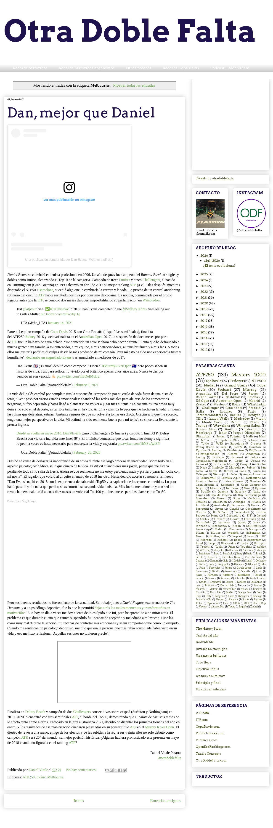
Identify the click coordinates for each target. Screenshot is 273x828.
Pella (208, 596)
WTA (219, 443)
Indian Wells (219, 418)
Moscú (244, 589)
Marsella (235, 467)
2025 (204, 274)
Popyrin (219, 596)
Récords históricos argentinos (87, 68)
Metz (262, 436)
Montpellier (229, 589)
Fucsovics (214, 567)
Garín (259, 567)
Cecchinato (253, 508)
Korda (202, 581)
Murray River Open (159, 727)
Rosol (238, 539)
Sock (242, 471)
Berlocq (256, 505)
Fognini (235, 436)
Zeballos (201, 501)
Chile (225, 560)
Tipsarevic (213, 603)
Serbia (213, 471)
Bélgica (255, 457)
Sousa (257, 471)
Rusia (231, 596)
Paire (198, 596)
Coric (239, 460)
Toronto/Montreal (209, 415)
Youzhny (246, 546)
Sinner (221, 498)
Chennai (214, 560)
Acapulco (219, 550)
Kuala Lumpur (251, 484)
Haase (199, 574)
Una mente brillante (211, 655)
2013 (204, 344)
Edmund (252, 564)
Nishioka (201, 592)
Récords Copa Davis (181, 68)
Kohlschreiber (257, 578)
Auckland (202, 505)
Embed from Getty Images (22, 501)
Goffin (261, 464)
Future (228, 567)
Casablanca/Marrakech (211, 460)
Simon (228, 471)
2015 (204, 332)
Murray (250, 389)
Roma (236, 404)
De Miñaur (220, 512)
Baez (216, 553)
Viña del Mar (218, 606)
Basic (249, 553)
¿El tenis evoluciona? (219, 265)
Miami (260, 418)
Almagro (239, 501)
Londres (226, 411)
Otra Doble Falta (130, 30)
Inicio (79, 800)
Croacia (255, 443)
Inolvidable (205, 642)
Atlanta (256, 501)
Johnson (201, 525)
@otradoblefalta (169, 758)
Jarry (256, 522)
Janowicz (224, 522)
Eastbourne (253, 477)
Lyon (198, 585)
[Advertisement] (43, 124)
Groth (259, 571)
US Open (202, 400)
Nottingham (218, 536)
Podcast (224, 389)
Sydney (217, 450)
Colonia (201, 512)
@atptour (30, 309)
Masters (219, 404)
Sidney (30, 337)
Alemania (233, 550)
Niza (247, 488)
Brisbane (218, 457)
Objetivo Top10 (207, 669)
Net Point (232, 488)
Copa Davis (59, 332)
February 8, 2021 (86, 385)
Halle (249, 436)
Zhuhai (254, 606)
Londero (241, 581)
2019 (204, 309)
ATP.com (202, 713)
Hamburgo (204, 432)
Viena (217, 474)
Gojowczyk (231, 571)
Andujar (232, 474)
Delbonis (261, 560)
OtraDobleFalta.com (211, 760)
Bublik (199, 557)
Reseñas (253, 397)
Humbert (228, 574)
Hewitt (234, 519)
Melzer (258, 585)
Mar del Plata (227, 585)
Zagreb (243, 606)
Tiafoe (199, 603)
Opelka (229, 592)
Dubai (224, 447)
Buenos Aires (206, 429)
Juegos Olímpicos (246, 432)
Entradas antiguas (165, 800)
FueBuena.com (207, 740)
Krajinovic (215, 581)
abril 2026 (212, 260)
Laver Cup (202, 529)
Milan (200, 532)
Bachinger (204, 553)
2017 (204, 320)
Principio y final (208, 682)
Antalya (261, 550)
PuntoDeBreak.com (210, 733)
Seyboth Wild (203, 599)
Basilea (235, 415)
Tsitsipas (201, 474)
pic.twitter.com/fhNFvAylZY (139, 443)
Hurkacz (250, 519)
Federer (237, 381)
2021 (204, 297)
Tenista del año (207, 635)
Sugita (245, 599)
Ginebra (255, 481)
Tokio (205, 443)
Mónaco (206, 440)
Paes (259, 592)
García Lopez (244, 567)
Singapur (233, 599)
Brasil (259, 553)
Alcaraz (233, 453)
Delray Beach (35, 712)
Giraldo (216, 571)
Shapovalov (228, 543)
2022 (204, 291)
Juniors (212, 578)
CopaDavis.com (208, 726)
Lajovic (229, 581)
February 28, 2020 (87, 452)
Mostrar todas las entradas (134, 85)
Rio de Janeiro (221, 495)
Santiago (257, 596)
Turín (219, 546)
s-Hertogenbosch (207, 453)
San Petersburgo (249, 495)
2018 (204, 315)
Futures (124, 280)
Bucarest (237, 457)
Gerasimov (202, 571)
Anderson (253, 453)
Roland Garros (207, 397)
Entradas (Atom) (104, 814)
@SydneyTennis (135, 309)
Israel (258, 574)
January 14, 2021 (60, 323)
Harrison (213, 574)
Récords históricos (30, 68)
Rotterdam (254, 539)
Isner (223, 432)
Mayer (200, 488)
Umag (232, 546)
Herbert (219, 519)
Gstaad (261, 515)
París (252, 411)
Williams (255, 450)
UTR (246, 603)
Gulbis (204, 519)
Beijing (200, 457)
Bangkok (228, 553)
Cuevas (255, 460)
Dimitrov (231, 429)
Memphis (255, 529)
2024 (204, 280)
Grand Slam (235, 385)
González (246, 571)
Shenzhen (202, 498)
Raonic (236, 422)
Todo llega (203, 662)
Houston (255, 447)
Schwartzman (257, 440)
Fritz (202, 567)
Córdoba (237, 560)
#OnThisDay (59, 309)
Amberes (248, 550)
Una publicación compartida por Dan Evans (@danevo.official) (69, 259)
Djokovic (214, 381)
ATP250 (28, 777)
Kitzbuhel (240, 578)
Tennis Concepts (208, 753)
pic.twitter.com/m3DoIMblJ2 (78, 376)
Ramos (200, 495)
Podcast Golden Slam (229, 68)
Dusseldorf (241, 512)
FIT (249, 515)
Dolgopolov (224, 564)
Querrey (240, 491)
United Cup (259, 603)
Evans (41, 777)
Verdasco (254, 498)
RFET (262, 536)
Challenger (210, 408)
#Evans (75, 433)
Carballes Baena (232, 557)
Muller (215, 532)
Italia (200, 411)
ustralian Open (92, 337)
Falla (263, 564)
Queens (222, 491)
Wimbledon (151, 300)
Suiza (236, 498)
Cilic (199, 418)
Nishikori (233, 397)
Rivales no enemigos (211, 649)
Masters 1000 (248, 375)
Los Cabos (256, 581)
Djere (202, 564)
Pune (250, 536)
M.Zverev (210, 585)
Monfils (215, 488)
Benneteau (238, 505)
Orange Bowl (245, 592)
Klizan (236, 525)
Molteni (213, 589)
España (238, 447)
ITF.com (202, 720)
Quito (256, 491)
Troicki (205, 546)
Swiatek (258, 599)
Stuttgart (260, 543)
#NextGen (220, 501)
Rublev (250, 467)
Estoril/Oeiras (233, 481)
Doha (211, 564)
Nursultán (215, 592)
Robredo (206, 539)
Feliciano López (224, 464)
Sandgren (243, 596)
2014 (204, 338)
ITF (40, 300)
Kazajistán (227, 484)
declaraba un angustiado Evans (49, 357)
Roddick (222, 539)
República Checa (230, 440)
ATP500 (258, 381)
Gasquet (245, 464)
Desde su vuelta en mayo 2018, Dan (43, 433)
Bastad (220, 436)
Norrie (200, 536)
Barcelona (45, 290)
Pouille (206, 491)
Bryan (219, 508)
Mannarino (236, 529)
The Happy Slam (209, 628)
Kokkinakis (254, 525)
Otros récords (138, 68)
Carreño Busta (253, 557)
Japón (242, 522)
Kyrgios (201, 450)
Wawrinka (221, 425)
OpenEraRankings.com (213, 746)
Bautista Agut (231, 477)
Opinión (260, 488)
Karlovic (218, 467)
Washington (235, 450)
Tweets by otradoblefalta (215, 178)
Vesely (203, 606)
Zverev (201, 404)
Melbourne (55, 777)
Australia (220, 505)
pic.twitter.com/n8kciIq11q (60, 314)
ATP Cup (205, 550)
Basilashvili (208, 477)
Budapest (212, 557)
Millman (200, 589)
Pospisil (236, 536)
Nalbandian (253, 532)
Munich (233, 532)
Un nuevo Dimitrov (210, 676)
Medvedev (242, 418)
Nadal (209, 385)
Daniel (248, 560)
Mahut (219, 529)
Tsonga (201, 425)
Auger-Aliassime (254, 474)
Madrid (254, 400)
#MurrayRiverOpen (116, 366)
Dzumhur (239, 564)
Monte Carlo (212, 422)
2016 (204, 326)
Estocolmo (252, 429)
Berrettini (202, 508)
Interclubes (244, 574)
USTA (236, 603)
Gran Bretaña (205, 484)
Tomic (226, 603)
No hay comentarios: (81, 770)
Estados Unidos (206, 481)
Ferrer (253, 393)
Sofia (245, 543)
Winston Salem (248, 425)
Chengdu (201, 560)
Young (231, 606)
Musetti (257, 589)
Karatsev (225, 578)
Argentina (204, 393)
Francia (254, 408)
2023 (204, 286)
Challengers (151, 280)
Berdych (254, 415)
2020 (204, 303)
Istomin (200, 578)
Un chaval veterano (211, 689)
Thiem (254, 422)
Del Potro (230, 393)
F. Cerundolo (232, 515)
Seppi (212, 543)
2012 (204, 349)
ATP (133, 285)
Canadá (234, 508)
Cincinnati (233, 408)
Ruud (199, 543)
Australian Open (228, 400)
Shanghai (203, 436)
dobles (261, 546)
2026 (204, 255)
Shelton (220, 599)
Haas (203, 467)
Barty (239, 553)
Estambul (202, 464)
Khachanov (219, 525)
